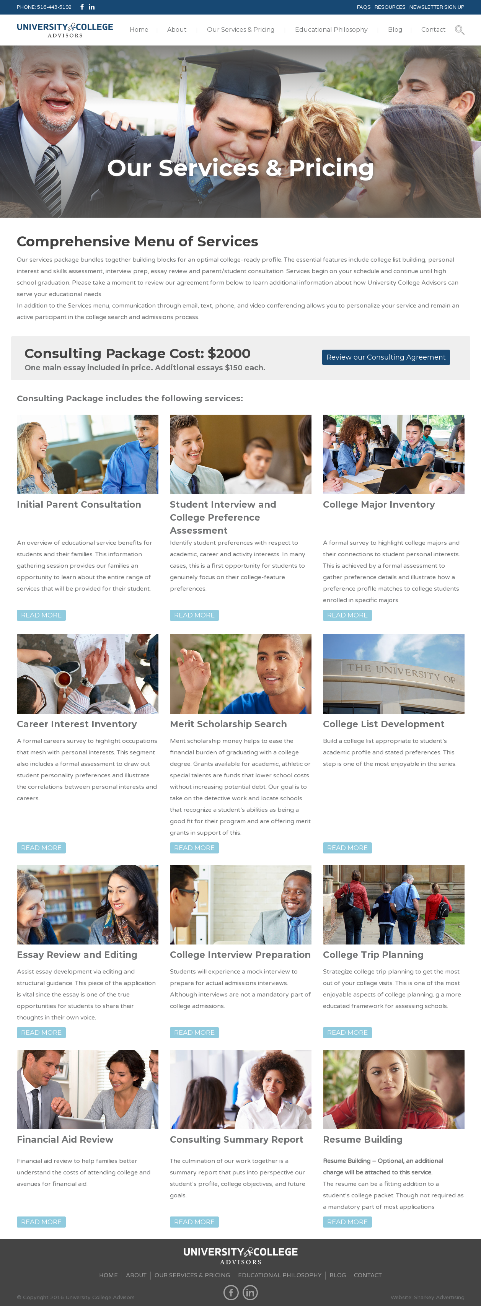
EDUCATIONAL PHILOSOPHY (279, 1275)
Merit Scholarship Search (228, 724)
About (177, 29)
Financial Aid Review (65, 1139)
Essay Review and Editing (77, 954)
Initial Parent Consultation (79, 504)
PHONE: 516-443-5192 (44, 7)
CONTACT (368, 1275)
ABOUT (136, 1275)
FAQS (364, 7)
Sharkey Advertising (439, 1297)
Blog (395, 29)
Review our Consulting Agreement (386, 357)
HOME (108, 1275)
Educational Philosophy (331, 29)
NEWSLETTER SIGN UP (437, 7)
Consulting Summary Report (236, 1139)
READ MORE (41, 615)
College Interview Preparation (240, 954)
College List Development (384, 724)
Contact (433, 29)
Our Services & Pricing (241, 29)
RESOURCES (390, 7)
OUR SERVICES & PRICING (192, 1275)
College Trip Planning (373, 954)
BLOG (337, 1275)
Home (139, 29)
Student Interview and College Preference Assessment (223, 517)
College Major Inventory (379, 504)
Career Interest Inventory (77, 724)
